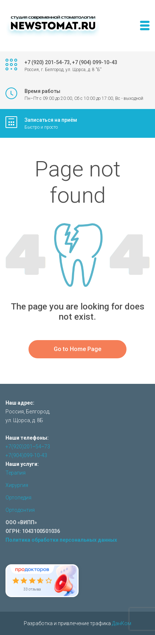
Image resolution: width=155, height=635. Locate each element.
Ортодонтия (20, 510)
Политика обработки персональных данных (61, 540)
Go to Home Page (77, 349)
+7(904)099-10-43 (26, 455)
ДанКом (121, 623)
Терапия (15, 473)
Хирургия (16, 485)
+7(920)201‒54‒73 (27, 446)
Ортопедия (18, 497)
